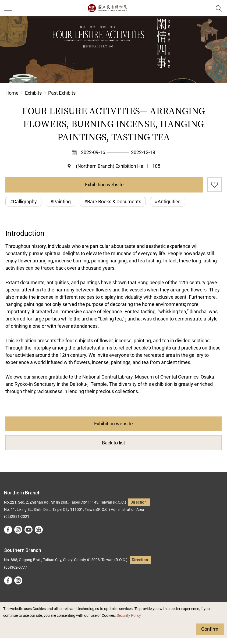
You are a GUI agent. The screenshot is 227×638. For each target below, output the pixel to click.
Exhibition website (104, 184)
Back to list (113, 442)
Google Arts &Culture (39, 530)
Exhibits (33, 93)
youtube (28, 530)
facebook (8, 530)
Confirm (209, 629)
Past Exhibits (62, 93)
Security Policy (129, 615)
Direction (138, 502)
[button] (205, 8)
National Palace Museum (107, 8)
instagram (18, 530)
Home (12, 93)
